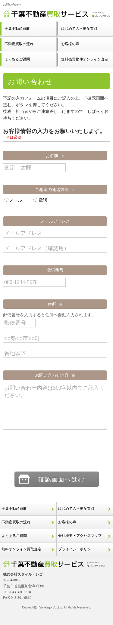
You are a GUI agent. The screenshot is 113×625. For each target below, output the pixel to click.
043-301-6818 (21, 592)
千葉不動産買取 (14, 508)
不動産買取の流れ (16, 522)
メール (13, 200)
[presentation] (56, 451)
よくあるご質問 (14, 536)
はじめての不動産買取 (76, 508)
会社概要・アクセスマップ (80, 536)
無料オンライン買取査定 (21, 549)
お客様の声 (67, 522)
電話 (40, 200)
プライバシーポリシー (76, 549)
